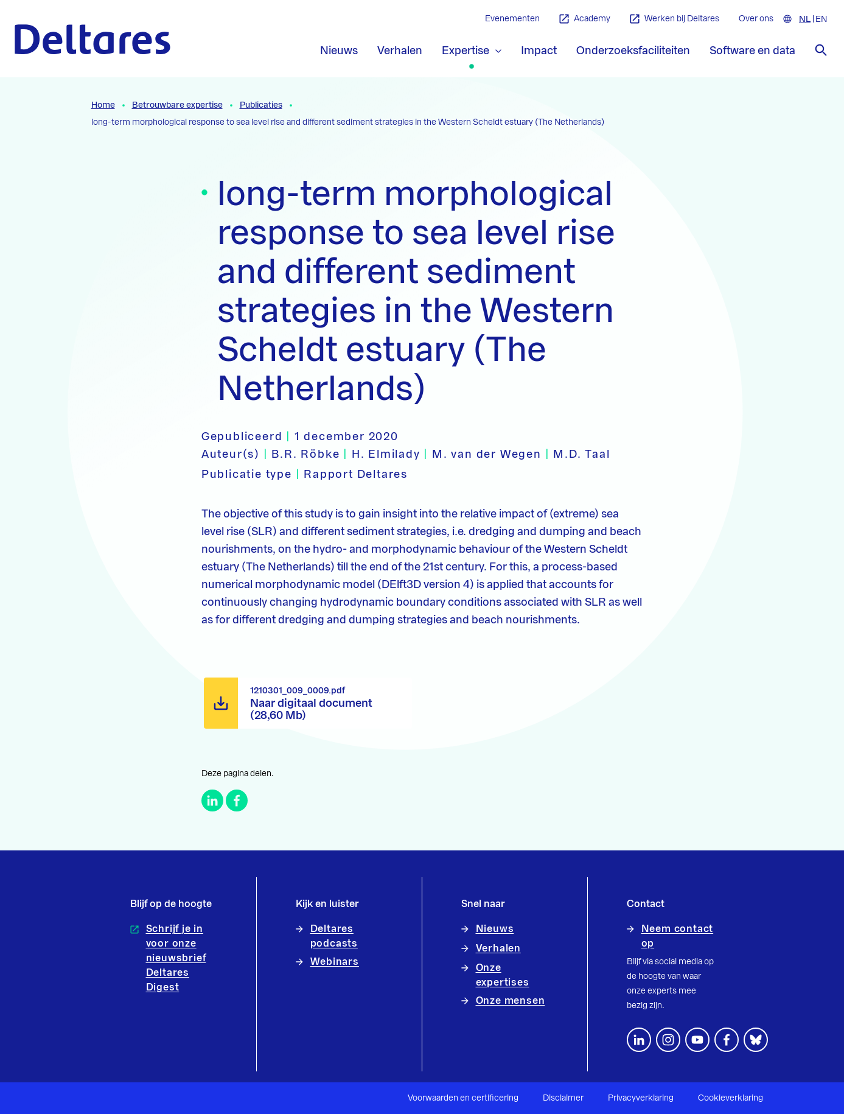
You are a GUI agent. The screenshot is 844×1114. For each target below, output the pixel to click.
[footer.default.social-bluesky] (756, 1040)
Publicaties (261, 105)
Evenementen (512, 19)
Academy (584, 19)
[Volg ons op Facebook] (726, 1040)
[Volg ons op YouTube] (697, 1040)
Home (103, 105)
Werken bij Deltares (674, 19)
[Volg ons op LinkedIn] (639, 1040)
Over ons (756, 19)
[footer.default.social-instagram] (668, 1040)
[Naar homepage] (92, 39)
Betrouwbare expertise (177, 105)
